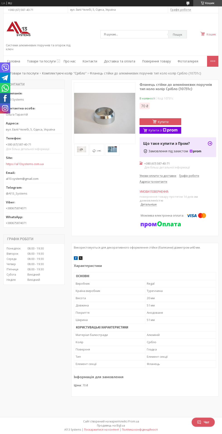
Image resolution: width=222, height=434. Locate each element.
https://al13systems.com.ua (25, 164)
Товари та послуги (41, 61)
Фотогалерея (188, 61)
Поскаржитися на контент (101, 430)
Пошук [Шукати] (177, 34)
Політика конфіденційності (140, 430)
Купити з (163, 130)
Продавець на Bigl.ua (111, 425)
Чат (203, 422)
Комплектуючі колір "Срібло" (64, 73)
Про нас (69, 61)
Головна (13, 61)
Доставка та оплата (119, 61)
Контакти (89, 61)
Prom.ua (133, 421)
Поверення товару (156, 61)
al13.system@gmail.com (22, 179)
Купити (163, 122)
